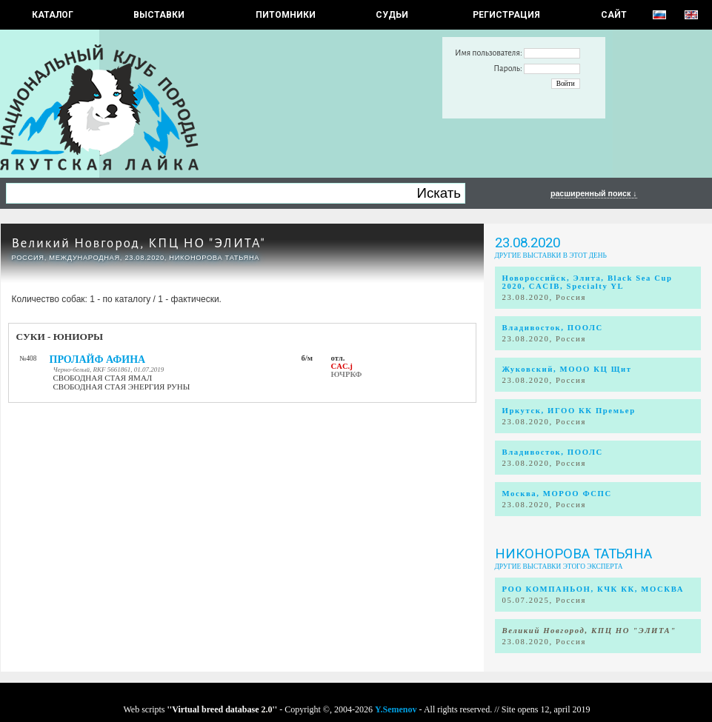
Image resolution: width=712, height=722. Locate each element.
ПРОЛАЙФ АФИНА (98, 359)
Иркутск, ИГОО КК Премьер (569, 411)
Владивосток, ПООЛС (552, 328)
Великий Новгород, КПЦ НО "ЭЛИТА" (139, 243)
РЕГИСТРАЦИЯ (506, 15)
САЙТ (614, 15)
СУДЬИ (392, 15)
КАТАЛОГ (52, 15)
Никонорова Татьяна (573, 554)
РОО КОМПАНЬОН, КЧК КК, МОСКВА (593, 589)
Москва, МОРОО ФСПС (557, 493)
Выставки (158, 15)
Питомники (286, 15)
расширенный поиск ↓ (593, 193)
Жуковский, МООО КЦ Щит (567, 369)
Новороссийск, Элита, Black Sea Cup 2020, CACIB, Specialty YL (587, 282)
